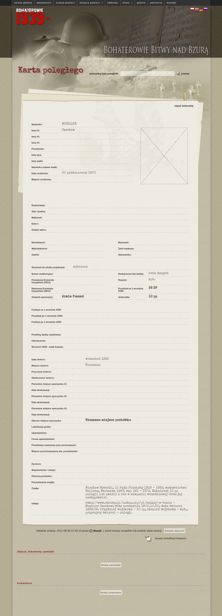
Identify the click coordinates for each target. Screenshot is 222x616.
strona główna (23, 2)
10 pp (153, 296)
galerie (141, 2)
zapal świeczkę (184, 105)
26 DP (153, 288)
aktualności (44, 2)
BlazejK (97, 531)
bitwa (126, 2)
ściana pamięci (65, 2)
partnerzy (156, 2)
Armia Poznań (73, 296)
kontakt (171, 2)
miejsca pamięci (90, 2)
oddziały (112, 2)
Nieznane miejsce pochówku (108, 420)
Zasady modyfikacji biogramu (171, 538)
